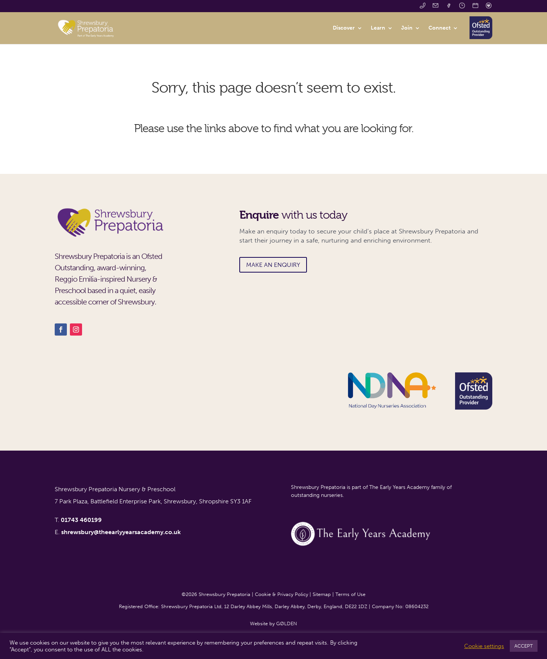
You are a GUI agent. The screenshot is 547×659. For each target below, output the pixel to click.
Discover (344, 28)
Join (407, 28)
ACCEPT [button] (523, 646)
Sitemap (322, 594)
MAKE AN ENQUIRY (273, 264)
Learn (378, 28)
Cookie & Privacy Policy (281, 594)
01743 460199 (81, 519)
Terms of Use (350, 594)
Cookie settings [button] (484, 646)
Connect (439, 28)
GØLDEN (286, 623)
